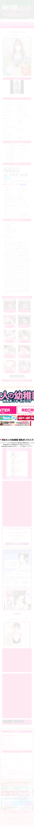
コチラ (18, 446)
